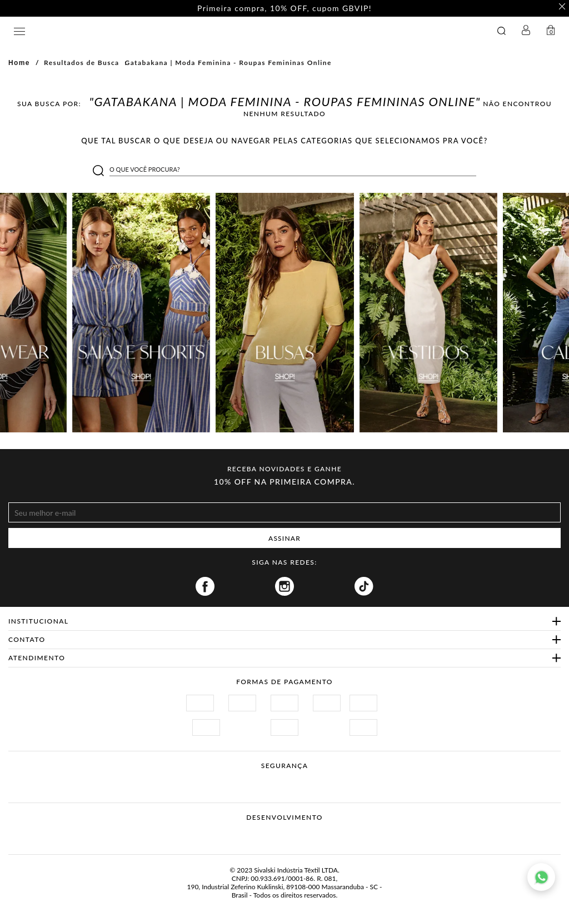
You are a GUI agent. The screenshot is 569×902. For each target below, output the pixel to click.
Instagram (284, 586)
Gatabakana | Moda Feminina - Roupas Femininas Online (228, 62)
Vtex (263, 834)
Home (19, 63)
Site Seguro (194, 779)
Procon (298, 779)
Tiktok (364, 586)
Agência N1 (305, 834)
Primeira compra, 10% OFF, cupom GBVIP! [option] (284, 8)
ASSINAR (284, 538)
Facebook (205, 586)
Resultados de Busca (81, 62)
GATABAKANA (202, 31)
